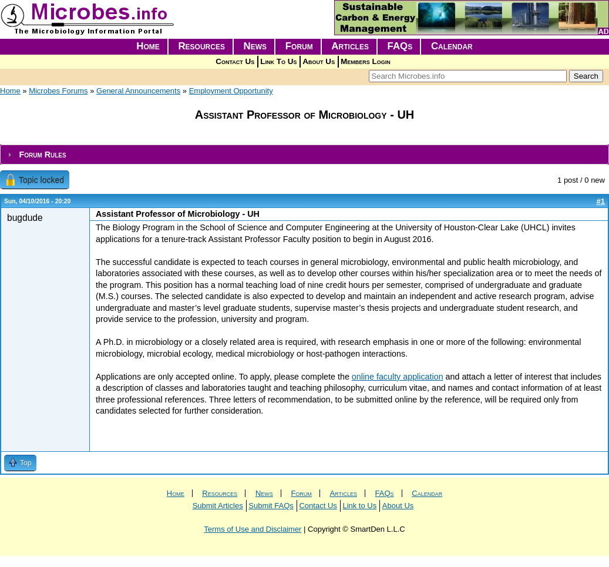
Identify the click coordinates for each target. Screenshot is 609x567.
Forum (299, 46)
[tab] (304, 155)
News (255, 46)
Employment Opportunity (231, 90)
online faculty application (397, 376)
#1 (601, 201)
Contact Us (235, 61)
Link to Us (359, 505)
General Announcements (138, 90)
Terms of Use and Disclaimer (252, 529)
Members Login (366, 61)
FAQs (400, 46)
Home (148, 46)
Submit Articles (218, 505)
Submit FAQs (271, 505)
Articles (350, 46)
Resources (201, 46)
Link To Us (278, 61)
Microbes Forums (58, 90)
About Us (318, 61)
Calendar (452, 46)
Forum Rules (42, 154)
